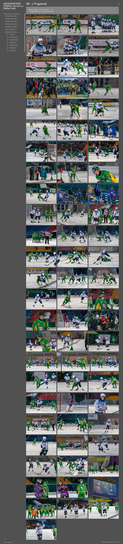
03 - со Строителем (12, 40)
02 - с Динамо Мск (12, 37)
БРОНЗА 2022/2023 (10, 24)
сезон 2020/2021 (10, 29)
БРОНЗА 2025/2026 (10, 16)
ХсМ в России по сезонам (11, 14)
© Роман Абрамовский (8, 542)
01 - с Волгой (10, 34)
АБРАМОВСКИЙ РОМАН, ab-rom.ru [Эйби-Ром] (13, 6)
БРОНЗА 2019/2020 (10, 32)
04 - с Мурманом (12, 42)
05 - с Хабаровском (12, 45)
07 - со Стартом (11, 50)
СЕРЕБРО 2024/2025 (11, 19)
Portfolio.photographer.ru (114, 542)
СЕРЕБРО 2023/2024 (11, 21)
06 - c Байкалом (11, 48)
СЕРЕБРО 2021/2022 (11, 27)
